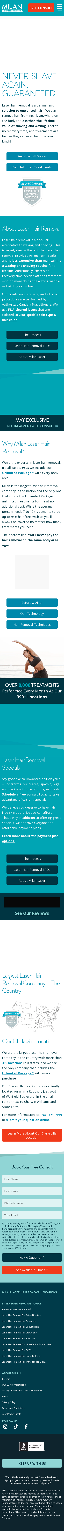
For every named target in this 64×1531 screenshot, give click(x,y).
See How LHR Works (32, 156)
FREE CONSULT (41, 8)
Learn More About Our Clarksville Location (32, 1135)
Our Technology (32, 614)
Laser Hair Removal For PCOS (17, 1350)
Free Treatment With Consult (32, 426)
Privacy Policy (15, 1226)
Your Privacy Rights (11, 1413)
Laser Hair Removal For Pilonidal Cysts (21, 1355)
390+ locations (32, 696)
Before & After (32, 603)
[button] (59, 7)
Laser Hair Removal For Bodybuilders (20, 1326)
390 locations (12, 1063)
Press (5, 1396)
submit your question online (28, 1120)
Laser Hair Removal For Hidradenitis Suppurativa (26, 1344)
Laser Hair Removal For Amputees (19, 1320)
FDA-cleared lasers (22, 309)
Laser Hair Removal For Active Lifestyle (21, 1315)
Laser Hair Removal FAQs (32, 346)
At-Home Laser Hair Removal (16, 1309)
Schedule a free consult (20, 794)
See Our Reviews (32, 913)
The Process (32, 335)
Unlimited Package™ (18, 473)
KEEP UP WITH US (32, 1463)
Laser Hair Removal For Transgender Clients (24, 1361)
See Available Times (32, 1270)
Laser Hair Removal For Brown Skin (19, 1332)
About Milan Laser (32, 357)
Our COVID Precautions (14, 1384)
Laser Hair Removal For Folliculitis (18, 1338)
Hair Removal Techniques (32, 624)
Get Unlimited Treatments (32, 167)
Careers (6, 1378)
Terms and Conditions (13, 1408)
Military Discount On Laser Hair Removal (22, 1390)
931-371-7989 (52, 1115)
